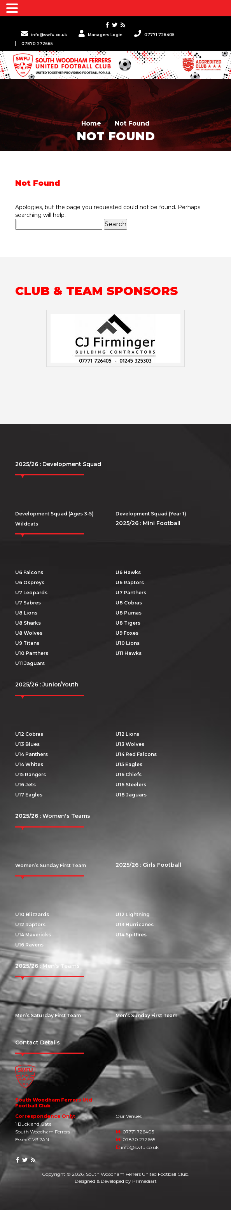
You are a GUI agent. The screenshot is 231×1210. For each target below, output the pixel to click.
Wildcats (26, 524)
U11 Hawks (129, 653)
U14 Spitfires (131, 935)
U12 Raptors (30, 924)
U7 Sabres (28, 603)
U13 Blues (27, 744)
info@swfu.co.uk (44, 34)
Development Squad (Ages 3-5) (54, 514)
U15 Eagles (129, 764)
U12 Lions (127, 734)
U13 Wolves (130, 744)
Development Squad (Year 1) (151, 514)
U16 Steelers (131, 784)
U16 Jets (25, 784)
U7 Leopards (31, 592)
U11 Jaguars (30, 663)
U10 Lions (128, 643)
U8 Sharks (28, 623)
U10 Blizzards (32, 914)
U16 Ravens (29, 945)
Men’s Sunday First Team (146, 1015)
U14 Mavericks (33, 935)
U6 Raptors (130, 582)
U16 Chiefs (129, 774)
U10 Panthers (31, 653)
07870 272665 (37, 43)
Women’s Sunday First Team (50, 865)
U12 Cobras (29, 734)
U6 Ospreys (29, 582)
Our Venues (129, 1116)
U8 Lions (26, 613)
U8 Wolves (28, 633)
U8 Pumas (129, 613)
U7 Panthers (131, 592)
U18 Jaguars (131, 795)
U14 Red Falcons (136, 754)
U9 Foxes (127, 633)
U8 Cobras (129, 603)
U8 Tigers (128, 623)
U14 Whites (29, 764)
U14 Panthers (31, 754)
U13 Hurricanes (135, 924)
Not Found (132, 123)
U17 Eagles (28, 795)
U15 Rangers (30, 774)
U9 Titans (27, 643)
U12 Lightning (133, 914)
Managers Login (100, 34)
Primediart (144, 1181)
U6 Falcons (29, 572)
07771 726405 (154, 34)
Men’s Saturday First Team (48, 1015)
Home (91, 123)
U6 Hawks (128, 572)
